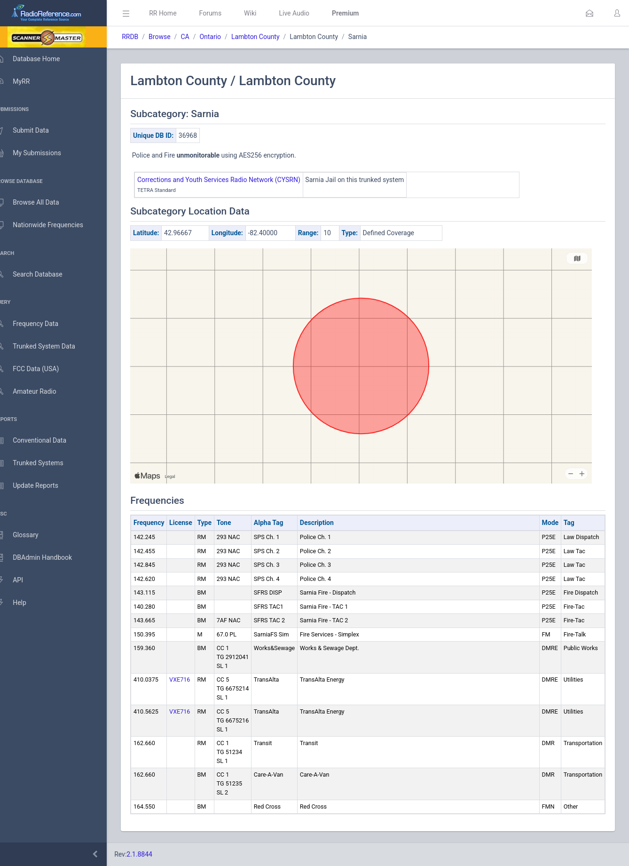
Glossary (26, 535)
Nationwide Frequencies (48, 225)
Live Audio (307, 13)
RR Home (176, 13)
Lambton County (269, 36)
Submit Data (31, 131)
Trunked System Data (44, 346)
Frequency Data (36, 324)
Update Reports (36, 486)
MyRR (21, 81)
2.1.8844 (153, 854)
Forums (223, 13)
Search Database (38, 274)
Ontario (224, 36)
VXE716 (193, 679)
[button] (589, 13)
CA (198, 36)
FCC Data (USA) (36, 369)
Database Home (36, 59)
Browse (173, 36)
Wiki (264, 13)
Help (20, 603)
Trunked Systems (38, 463)
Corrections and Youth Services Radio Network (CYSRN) (232, 179)
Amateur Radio (35, 392)
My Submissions (37, 153)
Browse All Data (36, 203)
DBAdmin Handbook (43, 558)
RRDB (143, 36)
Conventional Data (40, 441)
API (18, 580)
